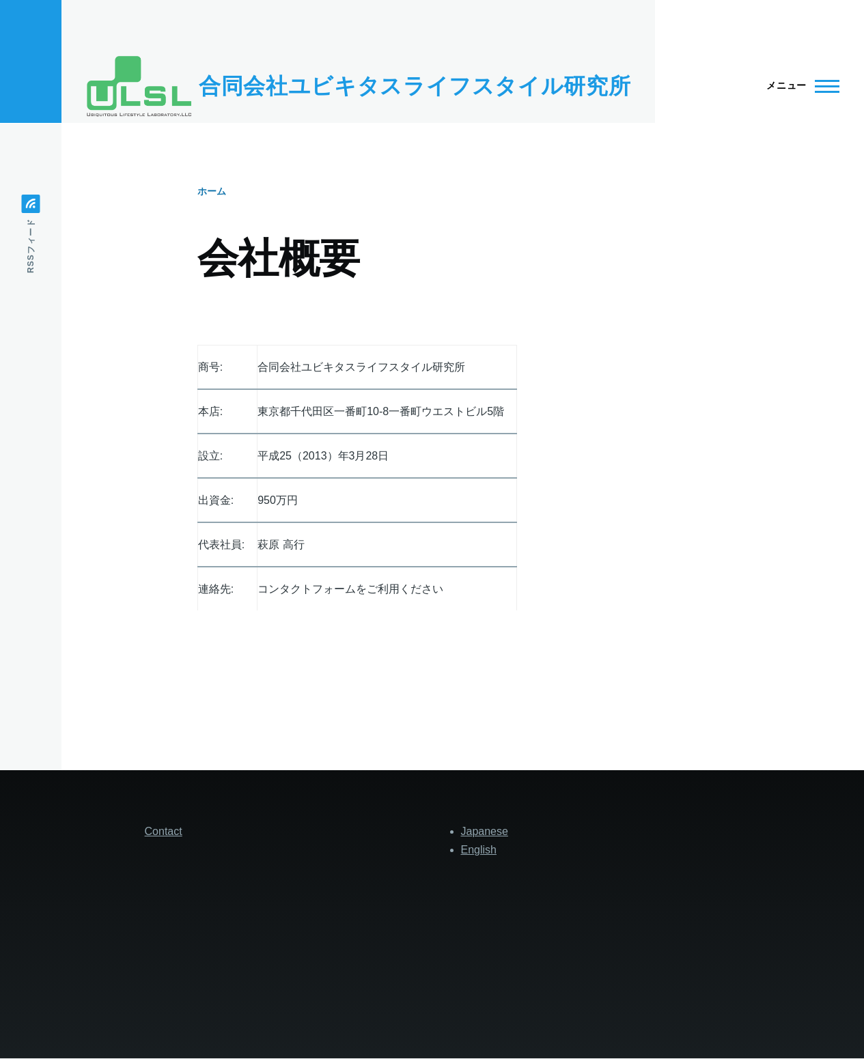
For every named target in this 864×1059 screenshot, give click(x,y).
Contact (163, 831)
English (479, 850)
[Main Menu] (799, 86)
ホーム (211, 191)
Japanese (484, 831)
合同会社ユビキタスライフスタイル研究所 (414, 86)
